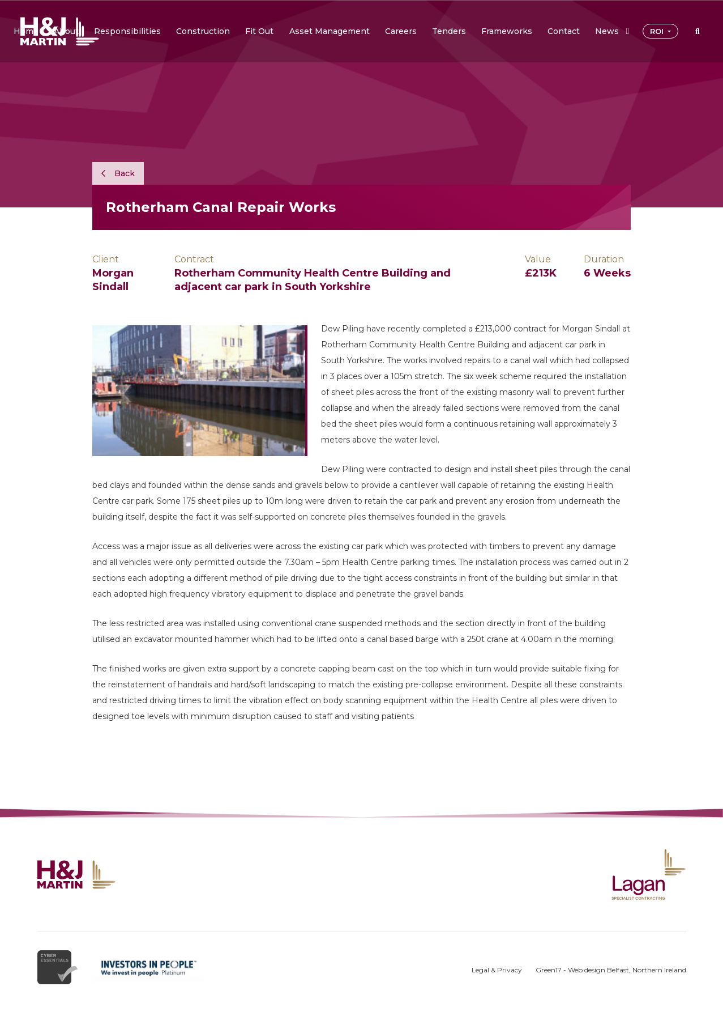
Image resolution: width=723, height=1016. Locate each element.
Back (118, 173)
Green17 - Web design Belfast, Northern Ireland (611, 970)
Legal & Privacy (497, 970)
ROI (658, 31)
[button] (66, 31)
